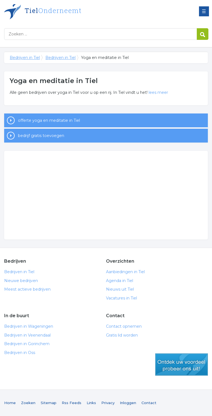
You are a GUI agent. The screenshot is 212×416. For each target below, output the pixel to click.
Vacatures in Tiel (121, 298)
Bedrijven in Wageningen (28, 326)
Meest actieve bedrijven (27, 289)
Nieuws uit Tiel (120, 289)
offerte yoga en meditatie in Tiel (49, 120)
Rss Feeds (71, 403)
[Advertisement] (106, 195)
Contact (148, 403)
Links (91, 403)
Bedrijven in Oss (19, 352)
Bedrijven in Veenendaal (27, 335)
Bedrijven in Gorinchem (27, 343)
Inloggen (128, 403)
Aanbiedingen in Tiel (125, 271)
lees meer (158, 92)
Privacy (108, 403)
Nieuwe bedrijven (21, 280)
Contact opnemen (124, 326)
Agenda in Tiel (119, 280)
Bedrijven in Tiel (73, 11)
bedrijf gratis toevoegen (41, 135)
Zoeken (28, 403)
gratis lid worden (181, 364)
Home (10, 403)
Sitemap (48, 403)
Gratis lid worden (122, 335)
